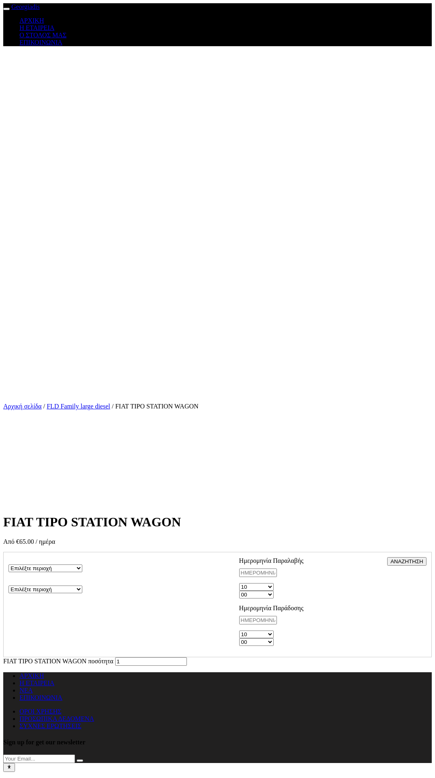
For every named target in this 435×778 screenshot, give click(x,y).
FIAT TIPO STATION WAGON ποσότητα (58, 661)
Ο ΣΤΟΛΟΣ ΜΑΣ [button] (42, 35)
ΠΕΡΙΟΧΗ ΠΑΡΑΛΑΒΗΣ (43, 560)
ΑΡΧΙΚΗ (31, 675)
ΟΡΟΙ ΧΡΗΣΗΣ (40, 711)
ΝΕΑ (26, 690)
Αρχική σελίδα (22, 406)
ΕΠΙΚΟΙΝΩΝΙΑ (40, 697)
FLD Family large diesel (78, 406)
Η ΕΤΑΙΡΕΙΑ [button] (36, 27)
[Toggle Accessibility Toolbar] (9, 767)
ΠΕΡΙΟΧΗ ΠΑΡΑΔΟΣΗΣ (43, 581)
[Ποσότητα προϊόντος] (151, 661)
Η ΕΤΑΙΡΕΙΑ (36, 683)
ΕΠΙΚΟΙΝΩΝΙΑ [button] (40, 42)
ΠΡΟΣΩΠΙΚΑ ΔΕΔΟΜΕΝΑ (56, 718)
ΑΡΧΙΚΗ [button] (31, 20)
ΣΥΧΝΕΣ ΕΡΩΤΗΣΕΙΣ (50, 725)
